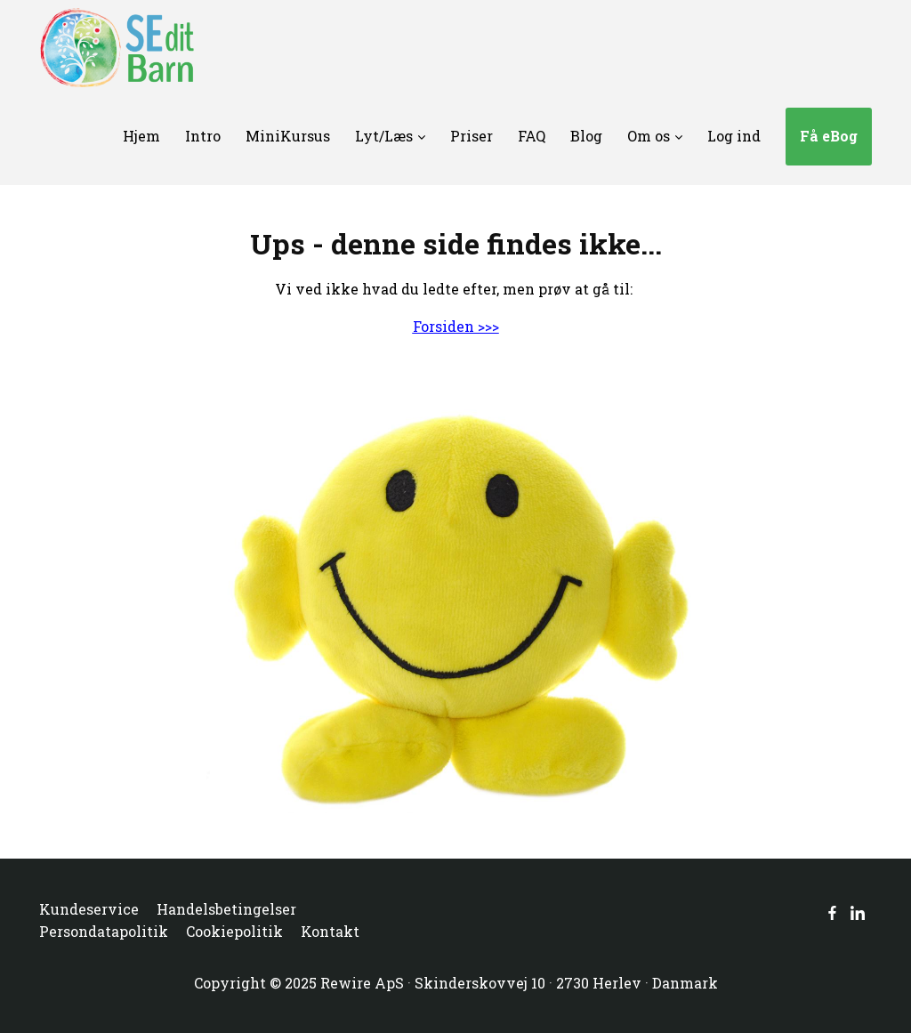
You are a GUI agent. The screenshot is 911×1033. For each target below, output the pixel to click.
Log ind (734, 135)
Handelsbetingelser (226, 909)
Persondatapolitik (103, 931)
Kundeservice (89, 909)
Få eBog (829, 135)
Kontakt (330, 931)
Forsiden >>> (456, 326)
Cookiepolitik (234, 931)
